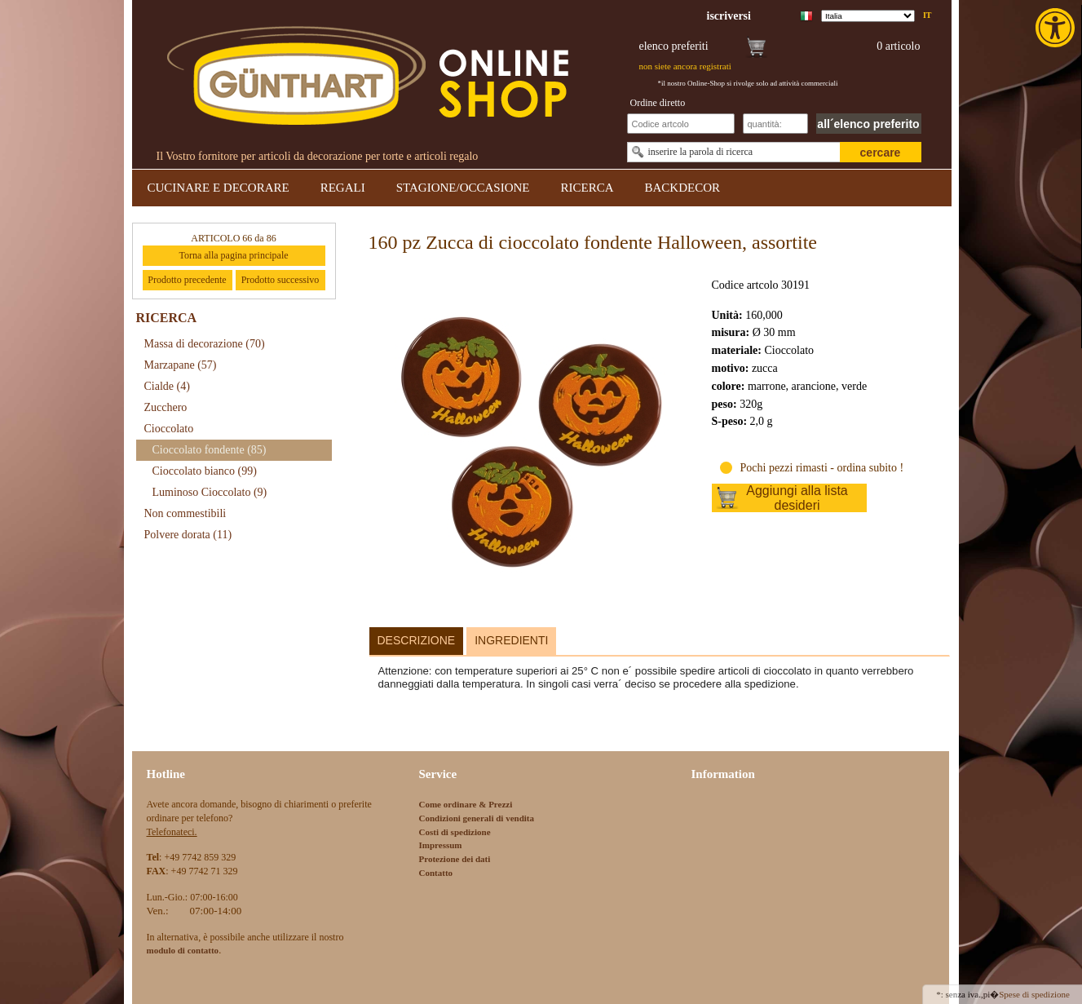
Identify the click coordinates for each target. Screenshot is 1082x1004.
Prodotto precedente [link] (187, 279)
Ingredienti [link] (511, 640)
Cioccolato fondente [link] (209, 450)
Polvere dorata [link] (188, 535)
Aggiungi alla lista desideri (797, 498)
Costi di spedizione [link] (455, 832)
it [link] (927, 15)
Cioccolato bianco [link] (204, 471)
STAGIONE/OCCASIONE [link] (463, 187)
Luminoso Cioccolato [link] (209, 492)
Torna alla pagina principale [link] (233, 255)
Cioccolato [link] (169, 428)
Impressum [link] (440, 845)
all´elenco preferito (868, 123)
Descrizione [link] (417, 640)
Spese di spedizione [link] (1034, 994)
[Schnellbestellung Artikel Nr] (681, 123)
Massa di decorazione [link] (204, 344)
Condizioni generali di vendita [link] (477, 818)
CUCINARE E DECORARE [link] (218, 187)
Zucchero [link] (166, 407)
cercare (880, 152)
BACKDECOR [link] (683, 187)
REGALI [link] (342, 187)
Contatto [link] (436, 873)
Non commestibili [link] (185, 513)
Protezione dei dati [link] (455, 859)
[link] (1057, 28)
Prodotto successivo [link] (280, 279)
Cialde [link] (167, 386)
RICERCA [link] (586, 187)
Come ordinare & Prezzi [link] (466, 804)
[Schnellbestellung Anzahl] (775, 123)
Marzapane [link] (180, 365)
